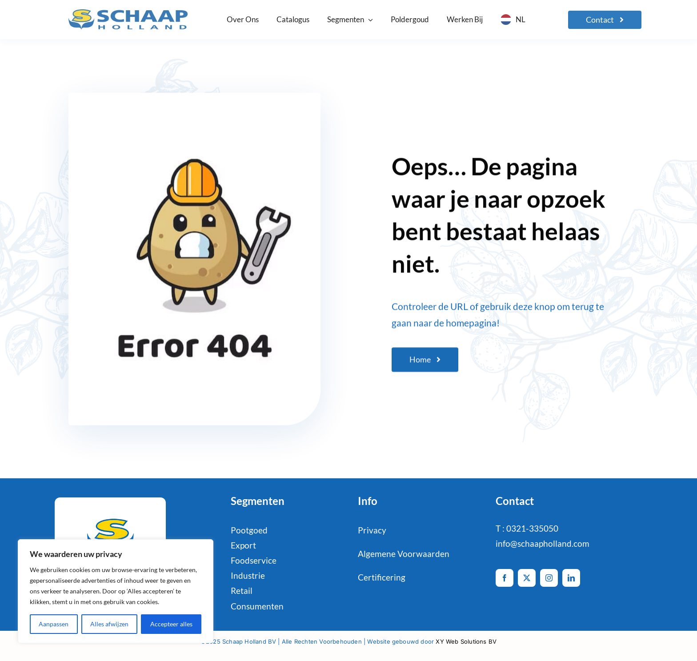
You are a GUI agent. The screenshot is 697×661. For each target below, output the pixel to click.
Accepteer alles (171, 624)
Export (243, 545)
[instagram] (549, 578)
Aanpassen (53, 624)
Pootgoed (249, 530)
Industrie (248, 575)
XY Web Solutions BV (466, 641)
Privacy (372, 530)
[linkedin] (571, 578)
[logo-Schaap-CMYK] (128, 13)
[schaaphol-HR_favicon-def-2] (110, 515)
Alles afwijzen (109, 624)
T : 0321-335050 (527, 528)
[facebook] (504, 578)
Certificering (381, 577)
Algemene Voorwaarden (403, 554)
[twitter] (527, 578)
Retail (241, 590)
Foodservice (253, 560)
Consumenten (257, 606)
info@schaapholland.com (542, 543)
